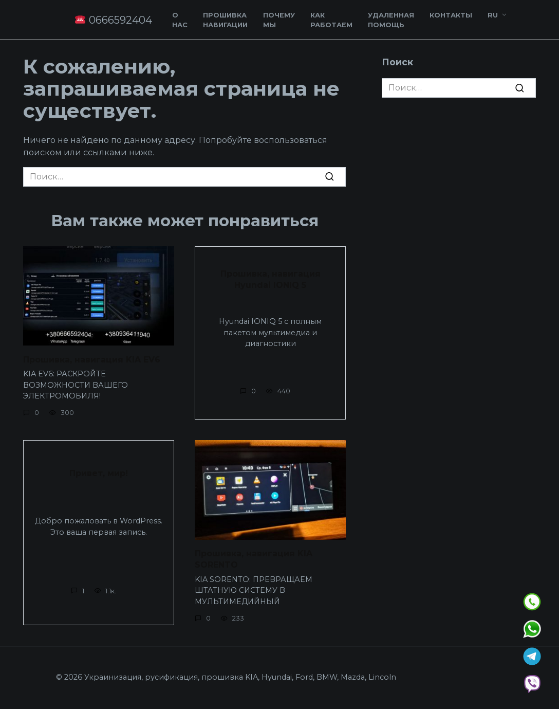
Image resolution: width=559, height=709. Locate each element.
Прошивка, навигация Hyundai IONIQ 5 (270, 278)
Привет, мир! (98, 473)
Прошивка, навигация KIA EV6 (91, 359)
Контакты (451, 15)
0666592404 (113, 20)
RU (493, 15)
